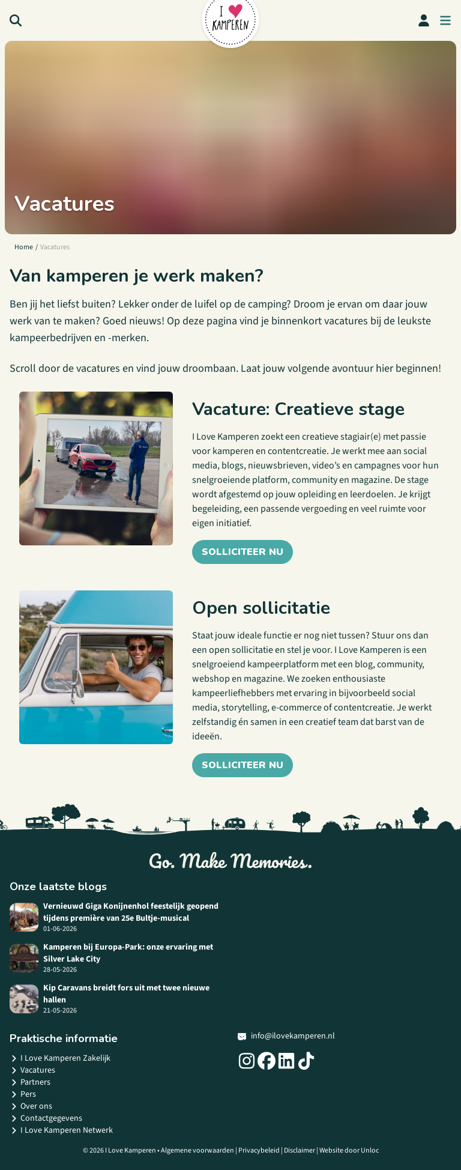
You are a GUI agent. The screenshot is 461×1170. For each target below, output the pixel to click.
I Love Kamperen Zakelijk (60, 1058)
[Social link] (247, 1061)
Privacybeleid (259, 1150)
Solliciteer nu (242, 552)
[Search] (16, 20)
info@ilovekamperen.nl (286, 1036)
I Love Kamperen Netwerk (61, 1130)
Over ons (31, 1106)
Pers (23, 1094)
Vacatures (32, 1070)
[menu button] (445, 20)
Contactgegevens (46, 1118)
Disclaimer (299, 1150)
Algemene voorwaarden (197, 1150)
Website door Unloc (349, 1150)
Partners (30, 1082)
